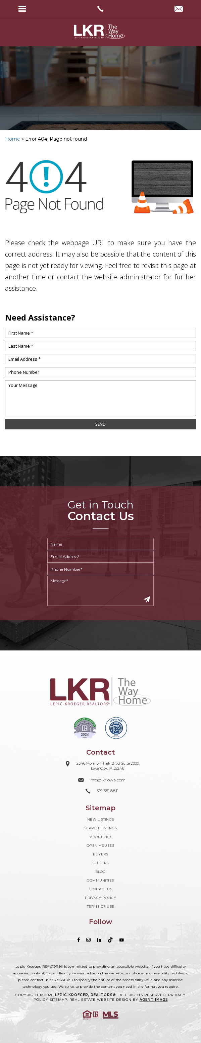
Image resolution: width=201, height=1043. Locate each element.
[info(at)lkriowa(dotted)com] (178, 9)
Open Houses (100, 845)
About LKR (100, 837)
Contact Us (100, 889)
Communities (100, 880)
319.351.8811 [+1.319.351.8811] (63, 980)
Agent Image (154, 999)
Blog (100, 872)
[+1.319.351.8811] (100, 791)
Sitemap (58, 999)
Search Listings (100, 828)
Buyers (100, 854)
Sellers (100, 863)
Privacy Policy (100, 898)
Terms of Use (100, 906)
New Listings (100, 819)
